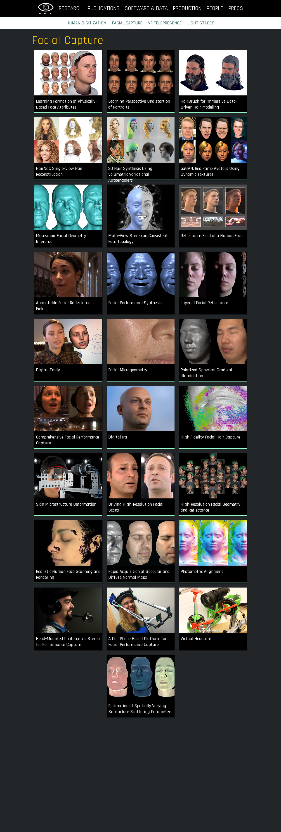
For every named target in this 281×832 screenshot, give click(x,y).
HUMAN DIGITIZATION (86, 23)
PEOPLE (215, 8)
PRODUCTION (187, 8)
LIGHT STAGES (201, 23)
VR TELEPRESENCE (165, 23)
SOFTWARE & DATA (146, 8)
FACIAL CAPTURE (127, 23)
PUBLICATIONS (104, 8)
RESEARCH (71, 8)
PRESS (235, 8)
